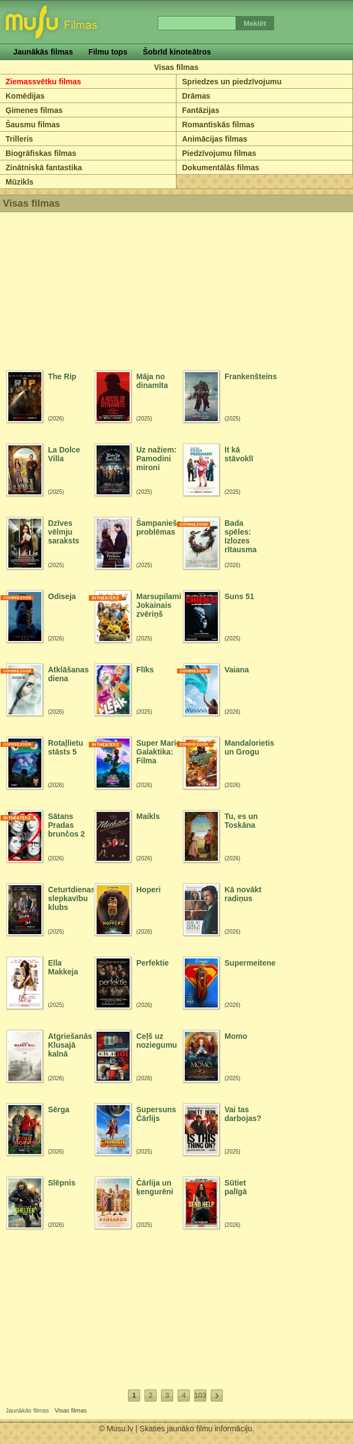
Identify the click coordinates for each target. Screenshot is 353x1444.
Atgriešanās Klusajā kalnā (70, 1045)
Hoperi (148, 889)
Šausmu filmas (33, 124)
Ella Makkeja (63, 967)
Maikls (148, 816)
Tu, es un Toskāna (241, 820)
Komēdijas (25, 95)
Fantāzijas (201, 110)
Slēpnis (62, 1182)
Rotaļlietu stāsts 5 (65, 747)
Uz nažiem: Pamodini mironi (156, 458)
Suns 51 (239, 596)
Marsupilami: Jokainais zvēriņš (159, 605)
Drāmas (196, 95)
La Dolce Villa (64, 454)
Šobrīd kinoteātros (177, 51)
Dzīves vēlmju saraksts (63, 532)
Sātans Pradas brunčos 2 (66, 825)
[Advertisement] (175, 286)
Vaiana (236, 669)
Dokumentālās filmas (220, 167)
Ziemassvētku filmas (43, 81)
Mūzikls (20, 181)
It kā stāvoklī (238, 454)
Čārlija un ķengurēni (154, 1187)
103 (200, 1395)
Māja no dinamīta (152, 381)
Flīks (145, 669)
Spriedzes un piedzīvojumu (231, 81)
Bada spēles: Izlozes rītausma (240, 536)
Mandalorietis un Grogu (247, 747)
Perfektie (152, 962)
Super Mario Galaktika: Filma (158, 752)
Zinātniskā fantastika (44, 167)
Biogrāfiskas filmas (41, 153)
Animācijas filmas (214, 138)
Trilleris (19, 138)
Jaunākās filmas (43, 51)
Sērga (58, 1109)
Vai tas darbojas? (242, 1114)
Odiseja (62, 596)
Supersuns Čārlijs (156, 1114)
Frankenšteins (247, 376)
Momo (235, 1036)
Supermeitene (247, 962)
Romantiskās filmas (218, 124)
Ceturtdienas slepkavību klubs (71, 898)
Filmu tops (107, 51)
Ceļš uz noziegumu (156, 1040)
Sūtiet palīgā (235, 1187)
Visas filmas (176, 67)
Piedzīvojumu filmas (219, 153)
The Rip (62, 376)
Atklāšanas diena (68, 674)
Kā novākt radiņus (242, 894)
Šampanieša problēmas (158, 527)
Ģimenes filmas (34, 110)
